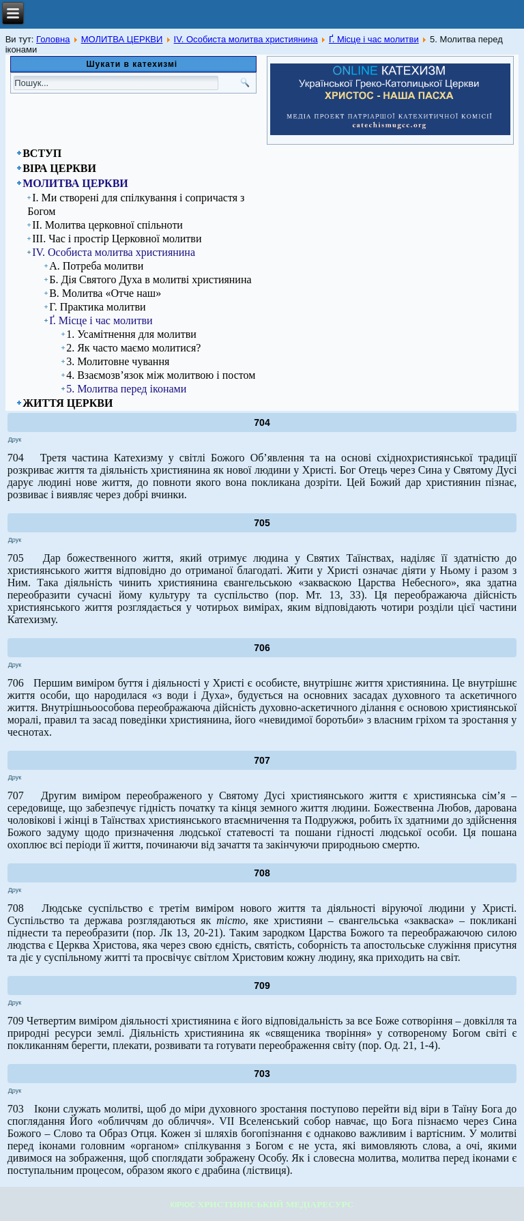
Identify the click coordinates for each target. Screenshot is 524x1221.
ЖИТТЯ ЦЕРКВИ (68, 403)
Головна (53, 39)
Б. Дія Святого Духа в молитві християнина (150, 279)
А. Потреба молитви (96, 266)
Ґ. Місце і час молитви (374, 39)
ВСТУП (42, 153)
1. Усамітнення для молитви (131, 334)
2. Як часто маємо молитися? (133, 348)
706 (262, 647)
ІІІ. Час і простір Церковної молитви (116, 238)
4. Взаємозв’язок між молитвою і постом (160, 375)
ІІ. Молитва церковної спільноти (107, 225)
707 (262, 760)
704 (262, 422)
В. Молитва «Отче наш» (105, 293)
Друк (14, 439)
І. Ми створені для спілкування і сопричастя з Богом (135, 204)
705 (262, 522)
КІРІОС (183, 1205)
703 (262, 1073)
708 (262, 872)
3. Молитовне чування (117, 361)
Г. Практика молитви (97, 307)
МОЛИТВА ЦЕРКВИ (122, 39)
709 (262, 985)
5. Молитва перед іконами (126, 388)
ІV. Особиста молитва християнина (246, 39)
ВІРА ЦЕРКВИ (59, 168)
